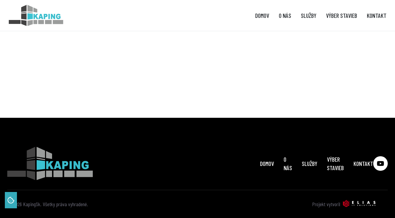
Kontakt (377, 15)
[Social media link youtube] (380, 163)
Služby (308, 15)
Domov (262, 15)
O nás (285, 15)
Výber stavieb (341, 15)
